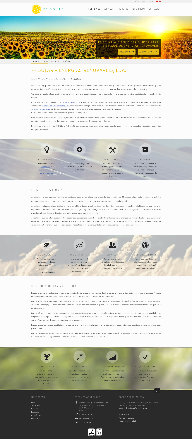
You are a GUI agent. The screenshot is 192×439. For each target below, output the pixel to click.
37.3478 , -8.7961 (85, 423)
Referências (139, 9)
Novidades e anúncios (61, 61)
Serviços (109, 9)
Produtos (122, 9)
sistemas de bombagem (41, 109)
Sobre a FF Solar (39, 61)
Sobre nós (94, 9)
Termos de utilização (127, 418)
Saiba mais (126, 52)
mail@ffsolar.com (86, 418)
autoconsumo (44, 170)
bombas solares (46, 173)
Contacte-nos (148, 52)
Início (137, 1)
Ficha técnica (124, 414)
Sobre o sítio (147, 1)
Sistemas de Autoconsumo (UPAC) (56, 106)
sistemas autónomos (71, 102)
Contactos (155, 9)
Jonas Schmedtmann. (138, 408)
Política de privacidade (128, 421)
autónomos (45, 166)
